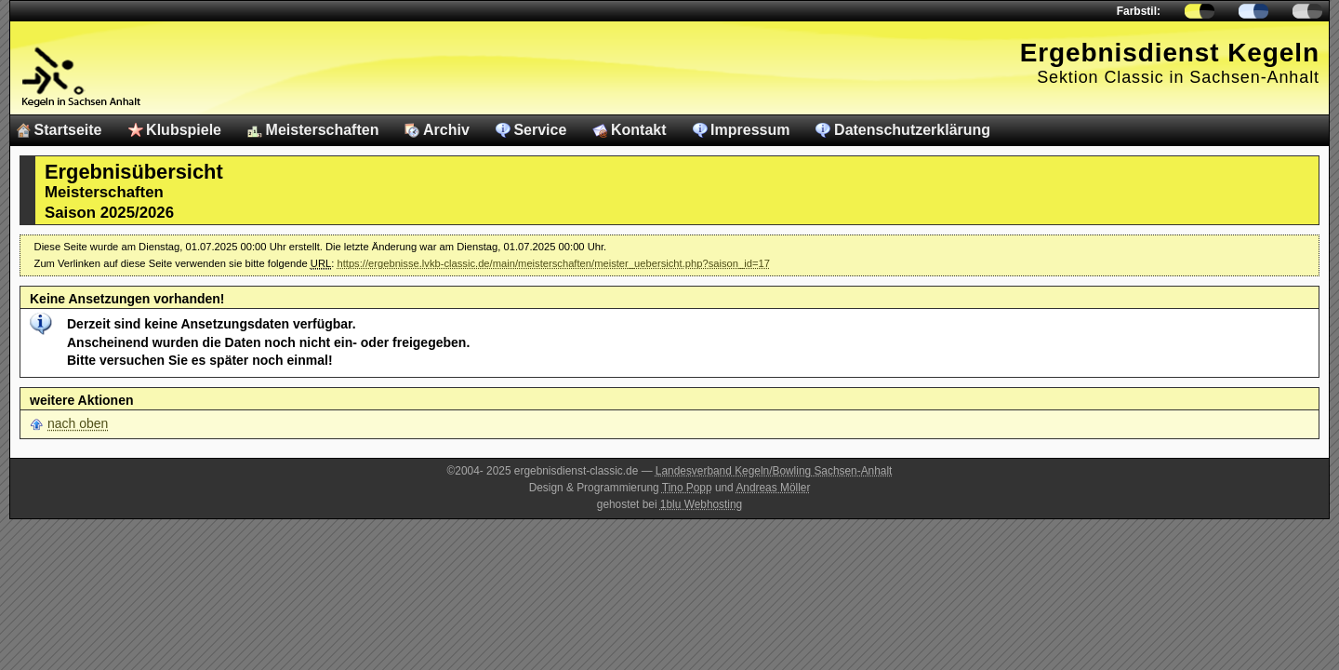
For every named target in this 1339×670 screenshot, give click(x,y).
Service (539, 130)
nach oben (77, 423)
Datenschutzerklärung (912, 130)
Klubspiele (183, 130)
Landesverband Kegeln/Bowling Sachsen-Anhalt (774, 470)
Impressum (749, 130)
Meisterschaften (322, 130)
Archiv (446, 130)
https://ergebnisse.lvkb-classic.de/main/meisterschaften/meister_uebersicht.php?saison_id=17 (553, 263)
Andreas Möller (773, 487)
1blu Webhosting (701, 504)
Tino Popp (687, 487)
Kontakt (639, 130)
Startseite (68, 130)
